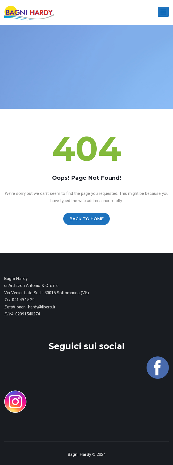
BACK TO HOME (86, 218)
